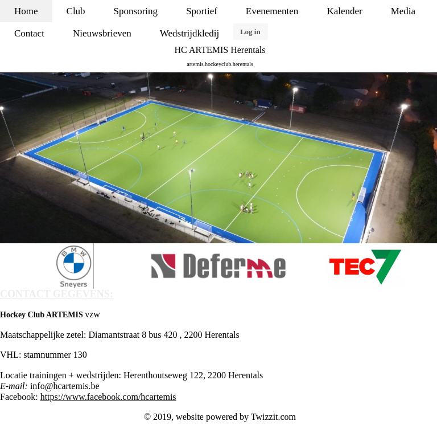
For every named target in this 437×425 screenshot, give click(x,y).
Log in (250, 31)
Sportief (201, 11)
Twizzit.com (273, 417)
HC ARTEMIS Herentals (220, 50)
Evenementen (272, 11)
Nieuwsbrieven (102, 33)
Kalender (344, 11)
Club (76, 11)
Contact (29, 33)
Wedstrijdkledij (189, 33)
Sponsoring (136, 11)
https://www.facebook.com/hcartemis (108, 397)
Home (26, 11)
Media (403, 11)
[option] (218, 157)
